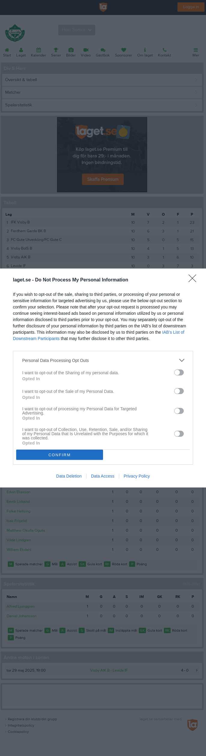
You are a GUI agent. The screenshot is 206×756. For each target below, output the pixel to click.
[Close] (194, 280)
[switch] (179, 372)
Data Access (102, 476)
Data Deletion (69, 476)
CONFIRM (59, 454)
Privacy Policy (137, 476)
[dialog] (103, 378)
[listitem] (103, 360)
